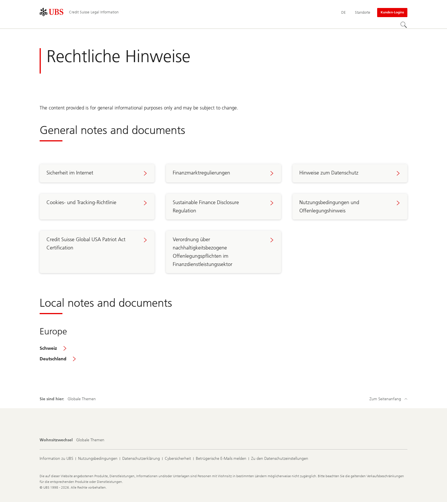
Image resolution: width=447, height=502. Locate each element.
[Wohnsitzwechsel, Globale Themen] (90, 440)
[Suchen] (404, 25)
